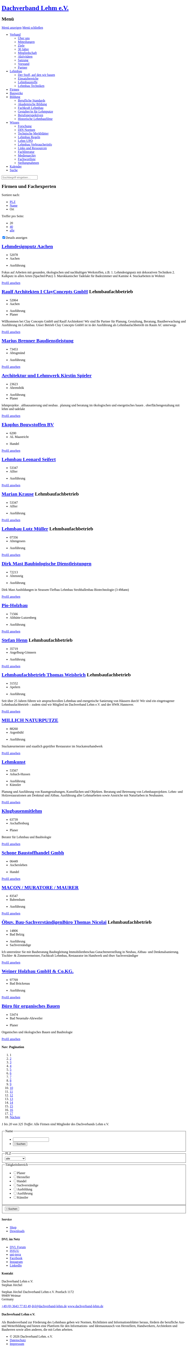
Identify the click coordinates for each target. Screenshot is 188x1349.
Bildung (15, 97)
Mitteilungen (26, 42)
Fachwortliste (27, 159)
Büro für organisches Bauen (31, 1006)
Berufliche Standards (31, 100)
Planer (19, 1173)
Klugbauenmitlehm (22, 811)
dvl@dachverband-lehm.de (49, 1306)
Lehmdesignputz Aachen (27, 246)
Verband (15, 34)
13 (11, 1099)
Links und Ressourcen (32, 148)
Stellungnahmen (28, 163)
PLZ (12, 202)
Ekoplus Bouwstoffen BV (28, 424)
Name (13, 205)
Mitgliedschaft (27, 53)
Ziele (21, 45)
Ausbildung (23, 1189)
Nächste (15, 1117)
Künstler (21, 1197)
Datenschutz (18, 1340)
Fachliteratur (26, 152)
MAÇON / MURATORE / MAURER (40, 887)
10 (11, 1088)
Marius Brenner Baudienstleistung (37, 340)
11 (11, 1091)
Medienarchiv (27, 155)
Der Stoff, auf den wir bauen (36, 75)
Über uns (24, 38)
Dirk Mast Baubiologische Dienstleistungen (46, 563)
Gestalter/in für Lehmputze (35, 111)
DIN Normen (26, 130)
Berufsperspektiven (30, 115)
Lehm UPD (25, 141)
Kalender (16, 166)
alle (12, 230)
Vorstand (23, 64)
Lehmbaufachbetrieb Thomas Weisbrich (44, 674)
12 (11, 1095)
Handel (20, 1181)
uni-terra (15, 1254)
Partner (22, 67)
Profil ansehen (11, 283)
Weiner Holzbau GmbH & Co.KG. (37, 971)
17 (11, 1113)
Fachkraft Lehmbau (30, 108)
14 (11, 1102)
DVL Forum (18, 1247)
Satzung (23, 60)
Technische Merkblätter (33, 133)
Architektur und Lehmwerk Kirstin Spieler (47, 375)
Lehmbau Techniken (31, 86)
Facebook (16, 1258)
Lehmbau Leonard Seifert (29, 459)
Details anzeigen (14, 237)
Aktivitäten (25, 56)
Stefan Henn (14, 640)
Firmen (14, 89)
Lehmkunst (13, 761)
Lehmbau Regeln (29, 137)
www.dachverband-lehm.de (85, 1306)
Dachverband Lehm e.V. (35, 8)
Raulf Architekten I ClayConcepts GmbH (45, 291)
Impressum (17, 1344)
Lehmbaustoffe (28, 82)
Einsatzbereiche (28, 78)
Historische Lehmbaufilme (35, 119)
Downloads (17, 1231)
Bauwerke (16, 93)
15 (11, 1106)
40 (11, 226)
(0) (16, 1306)
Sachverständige (26, 1185)
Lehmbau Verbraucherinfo (35, 144)
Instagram (16, 1261)
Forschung (25, 126)
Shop (13, 1227)
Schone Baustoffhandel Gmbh (33, 852)
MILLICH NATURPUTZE (30, 720)
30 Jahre (23, 49)
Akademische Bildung (32, 104)
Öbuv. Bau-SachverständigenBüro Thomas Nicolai (54, 922)
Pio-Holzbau (15, 605)
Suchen (20, 1143)
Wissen (14, 122)
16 (11, 1110)
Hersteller (22, 1177)
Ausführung (23, 1193)
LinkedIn (16, 1265)
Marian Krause (18, 494)
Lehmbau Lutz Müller (25, 528)
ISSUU (14, 1250)
